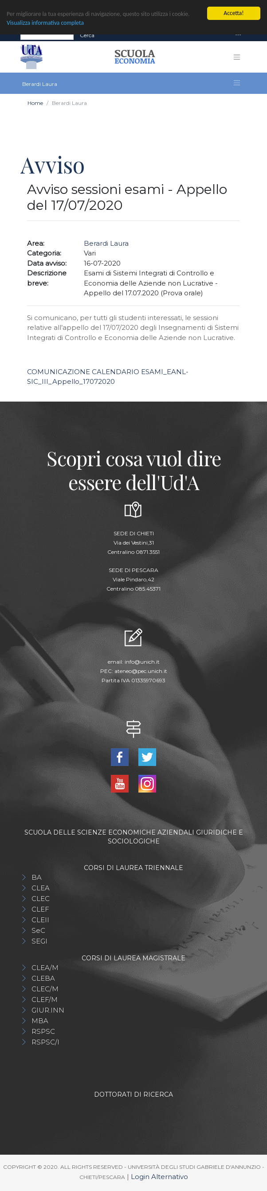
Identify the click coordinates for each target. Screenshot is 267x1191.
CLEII (40, 920)
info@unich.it (142, 661)
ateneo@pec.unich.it (140, 671)
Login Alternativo (159, 1176)
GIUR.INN (47, 1010)
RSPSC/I (45, 1042)
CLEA (40, 888)
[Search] (47, 35)
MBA (39, 1021)
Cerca (87, 35)
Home (35, 103)
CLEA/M (45, 967)
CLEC (40, 898)
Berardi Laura (106, 243)
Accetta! (233, 13)
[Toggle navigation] (238, 35)
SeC (38, 930)
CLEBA (43, 978)
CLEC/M (45, 989)
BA (36, 877)
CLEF (40, 909)
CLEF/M (44, 999)
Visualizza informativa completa (45, 23)
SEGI (39, 941)
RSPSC (43, 1031)
